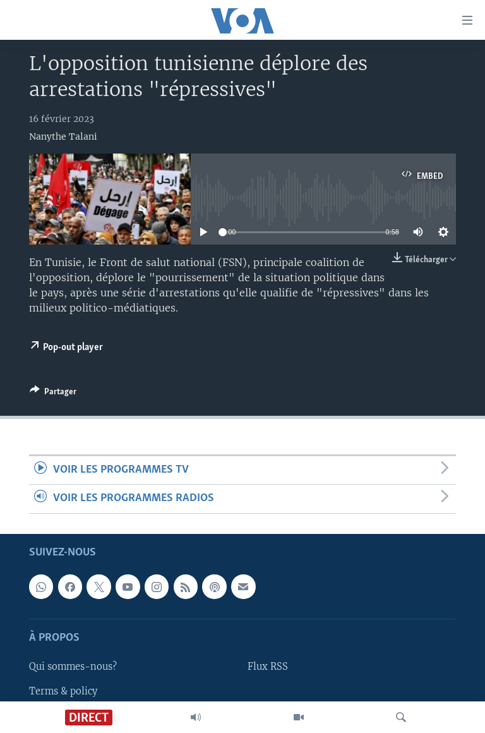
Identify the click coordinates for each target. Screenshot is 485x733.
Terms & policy (63, 690)
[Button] (53, 394)
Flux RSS (268, 666)
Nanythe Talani (63, 136)
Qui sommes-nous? (73, 666)
